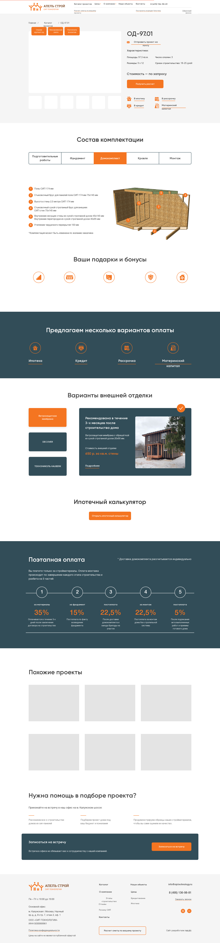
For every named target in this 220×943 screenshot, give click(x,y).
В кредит (139, 105)
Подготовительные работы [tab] (45, 158)
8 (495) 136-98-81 (159, 4)
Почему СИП (105, 910)
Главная (32, 23)
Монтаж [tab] (175, 158)
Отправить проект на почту (146, 44)
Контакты (104, 917)
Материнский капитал (169, 107)
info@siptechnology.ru (180, 885)
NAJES (188, 931)
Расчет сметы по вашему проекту (122, 930)
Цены (134, 891)
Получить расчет (145, 84)
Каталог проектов (48, 24)
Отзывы (102, 904)
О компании (105, 891)
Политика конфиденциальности (44, 930)
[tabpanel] (110, 207)
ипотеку (157, 11)
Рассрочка (127, 361)
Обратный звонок (186, 12)
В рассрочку (169, 98)
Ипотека (35, 361)
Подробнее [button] (92, 465)
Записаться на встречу (172, 846)
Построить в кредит (144, 11)
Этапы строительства (109, 900)
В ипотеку (139, 98)
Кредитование (138, 898)
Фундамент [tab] (77, 158)
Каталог (103, 884)
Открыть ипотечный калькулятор (110, 515)
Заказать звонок (183, 899)
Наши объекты (138, 884)
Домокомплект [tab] (110, 158)
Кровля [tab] (143, 158)
